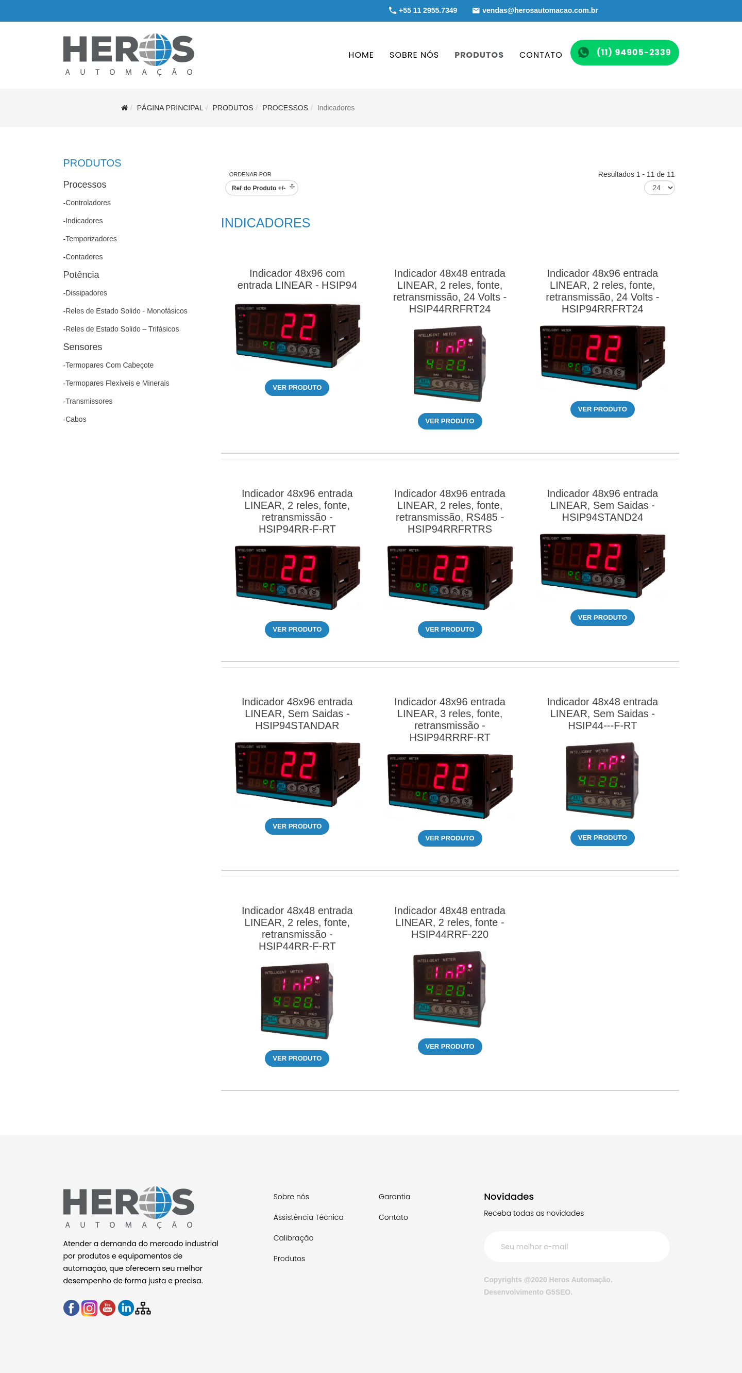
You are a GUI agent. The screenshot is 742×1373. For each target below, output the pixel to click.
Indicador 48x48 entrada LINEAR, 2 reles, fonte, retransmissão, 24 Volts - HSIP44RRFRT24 (450, 291)
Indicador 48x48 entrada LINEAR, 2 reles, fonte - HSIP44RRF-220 (449, 922)
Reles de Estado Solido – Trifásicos (122, 329)
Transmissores (88, 401)
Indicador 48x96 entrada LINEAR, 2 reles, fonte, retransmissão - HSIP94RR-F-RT (297, 511)
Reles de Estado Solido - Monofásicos (126, 311)
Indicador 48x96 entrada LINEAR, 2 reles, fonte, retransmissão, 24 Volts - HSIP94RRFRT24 (602, 291)
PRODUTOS (479, 55)
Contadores (84, 257)
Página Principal (170, 108)
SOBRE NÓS (414, 55)
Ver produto (297, 387)
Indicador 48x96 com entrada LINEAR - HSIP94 (297, 279)
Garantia (394, 1197)
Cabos (75, 419)
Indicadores (84, 221)
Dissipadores (86, 293)
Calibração (294, 1238)
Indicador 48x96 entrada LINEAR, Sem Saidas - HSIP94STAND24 (602, 505)
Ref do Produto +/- (258, 188)
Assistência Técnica (309, 1217)
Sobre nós (291, 1197)
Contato (393, 1217)
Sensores (83, 347)
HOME (361, 55)
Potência (81, 275)
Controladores (88, 202)
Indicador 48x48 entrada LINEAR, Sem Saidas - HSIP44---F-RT (602, 713)
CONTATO (541, 55)
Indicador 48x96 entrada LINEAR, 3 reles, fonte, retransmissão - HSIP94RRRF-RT (449, 719)
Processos (285, 108)
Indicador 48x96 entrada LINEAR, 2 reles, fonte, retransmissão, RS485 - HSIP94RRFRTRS (449, 511)
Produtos (289, 1258)
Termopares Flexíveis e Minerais (117, 383)
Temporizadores (91, 239)
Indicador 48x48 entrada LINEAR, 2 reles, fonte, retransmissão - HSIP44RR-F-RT (297, 928)
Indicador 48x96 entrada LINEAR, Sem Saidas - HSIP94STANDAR (297, 713)
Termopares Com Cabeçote (109, 365)
